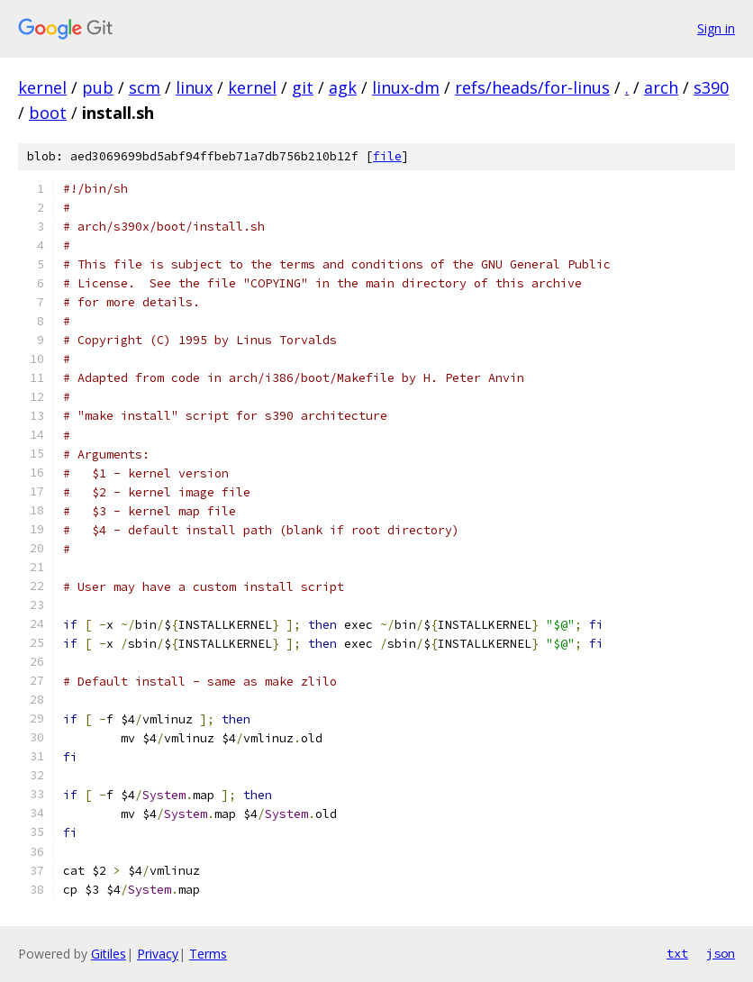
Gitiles (108, 953)
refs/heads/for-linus (532, 87)
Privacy (157, 953)
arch (661, 87)
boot (48, 112)
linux (194, 87)
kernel (42, 87)
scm (144, 87)
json (720, 953)
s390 (711, 87)
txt (677, 953)
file (387, 156)
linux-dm (406, 87)
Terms (208, 953)
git (302, 87)
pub (97, 87)
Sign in (716, 28)
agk (343, 87)
